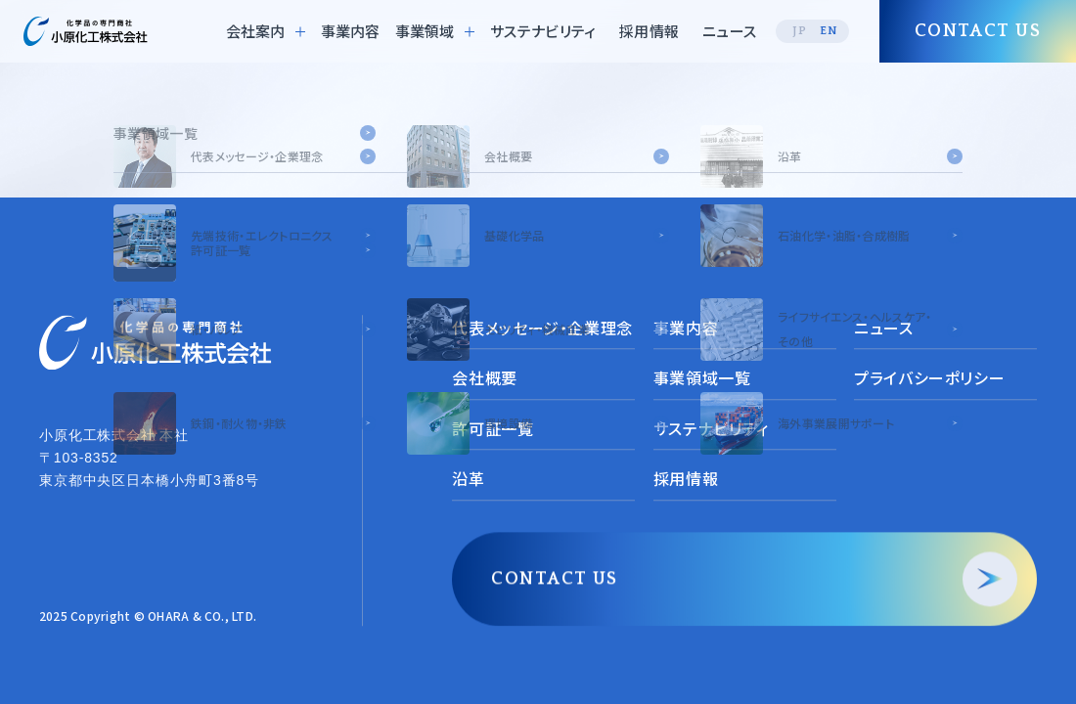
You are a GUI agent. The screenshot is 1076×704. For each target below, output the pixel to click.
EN (828, 30)
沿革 (468, 479)
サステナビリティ (543, 31)
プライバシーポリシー (929, 378)
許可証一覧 (492, 428)
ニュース (729, 31)
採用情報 (649, 31)
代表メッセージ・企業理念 (542, 327)
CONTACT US (554, 579)
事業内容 (351, 31)
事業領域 (424, 31)
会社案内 (255, 31)
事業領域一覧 (702, 378)
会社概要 (484, 378)
